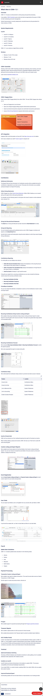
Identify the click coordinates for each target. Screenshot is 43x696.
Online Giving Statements (12, 111)
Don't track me (7, 693)
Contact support (18, 138)
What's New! (9, 6)
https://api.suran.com (29, 136)
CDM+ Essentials (11, 17)
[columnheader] (12, 379)
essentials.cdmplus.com (12, 74)
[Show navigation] (41, 689)
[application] (37, 693)
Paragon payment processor (32, 623)
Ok (2, 693)
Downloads (6, 2)
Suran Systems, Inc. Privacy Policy (8, 690)
